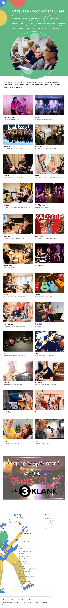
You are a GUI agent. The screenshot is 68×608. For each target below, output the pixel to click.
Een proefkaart (23, 566)
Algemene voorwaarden (10, 602)
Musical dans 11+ (24, 561)
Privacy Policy (26, 602)
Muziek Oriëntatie (24, 564)
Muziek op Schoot (24, 556)
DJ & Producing (24, 541)
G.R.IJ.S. (21, 549)
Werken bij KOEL (49, 521)
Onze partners (48, 523)
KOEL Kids (22, 554)
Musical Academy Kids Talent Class (30, 569)
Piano (20, 544)
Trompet (21, 586)
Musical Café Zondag (25, 584)
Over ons (47, 518)
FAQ (45, 528)
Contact (46, 526)
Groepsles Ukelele (24, 579)
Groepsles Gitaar (24, 574)
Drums (21, 539)
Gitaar (20, 546)
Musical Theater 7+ (25, 551)
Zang (20, 536)
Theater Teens (23, 559)
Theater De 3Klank (9, 600)
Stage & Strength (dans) (26, 576)
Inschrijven (21, 600)
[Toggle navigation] (64, 3)
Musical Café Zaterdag (26, 571)
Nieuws (45, 602)
